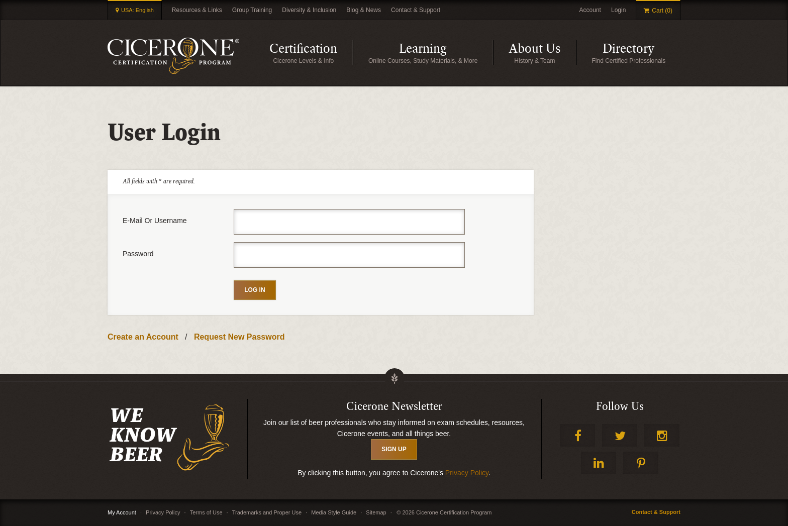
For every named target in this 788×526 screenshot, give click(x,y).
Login (618, 10)
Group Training (252, 10)
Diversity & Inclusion (309, 10)
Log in (254, 289)
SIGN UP (393, 449)
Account (590, 10)
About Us (542, 52)
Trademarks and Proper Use (267, 512)
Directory (641, 52)
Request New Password (239, 337)
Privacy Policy (466, 473)
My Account (122, 512)
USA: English (137, 10)
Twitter (619, 435)
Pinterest (640, 463)
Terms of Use (206, 512)
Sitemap (376, 512)
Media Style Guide (333, 512)
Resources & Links (197, 10)
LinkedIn (598, 463)
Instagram (661, 435)
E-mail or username (155, 221)
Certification (311, 52)
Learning (446, 52)
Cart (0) (662, 10)
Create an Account (143, 337)
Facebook (577, 435)
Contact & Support (415, 10)
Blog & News (363, 10)
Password (138, 254)
